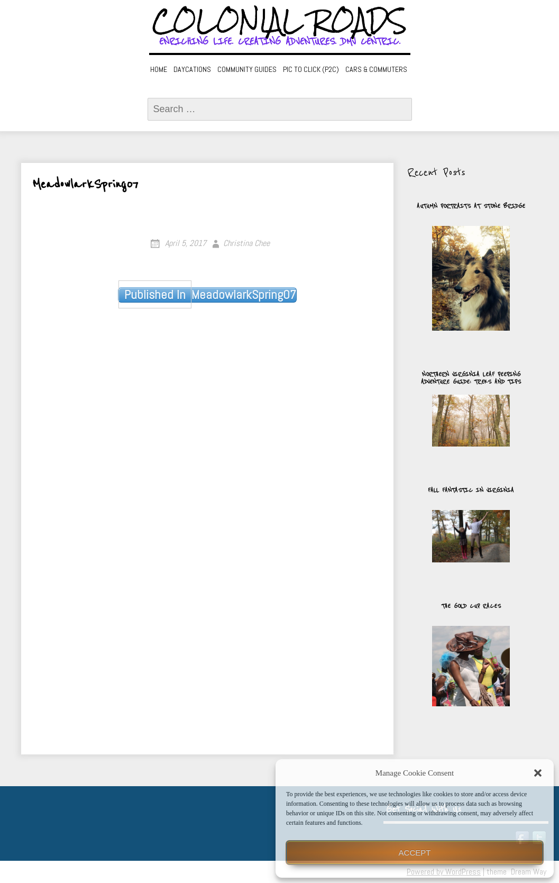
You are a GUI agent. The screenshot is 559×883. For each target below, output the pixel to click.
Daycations (192, 69)
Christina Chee (246, 243)
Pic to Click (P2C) (311, 69)
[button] (538, 773)
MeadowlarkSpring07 (207, 294)
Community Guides (247, 69)
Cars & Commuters (376, 69)
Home (158, 69)
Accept (415, 852)
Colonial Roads (279, 21)
